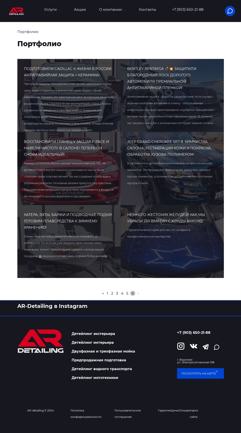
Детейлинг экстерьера (93, 334)
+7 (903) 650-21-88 (187, 10)
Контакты (147, 9)
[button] (230, 11)
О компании (112, 9)
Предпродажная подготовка (99, 360)
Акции (80, 9)
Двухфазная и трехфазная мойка (103, 351)
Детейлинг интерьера (93, 342)
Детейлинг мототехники (95, 378)
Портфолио (27, 32)
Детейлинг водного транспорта (102, 369)
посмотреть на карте (199, 373)
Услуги (52, 9)
